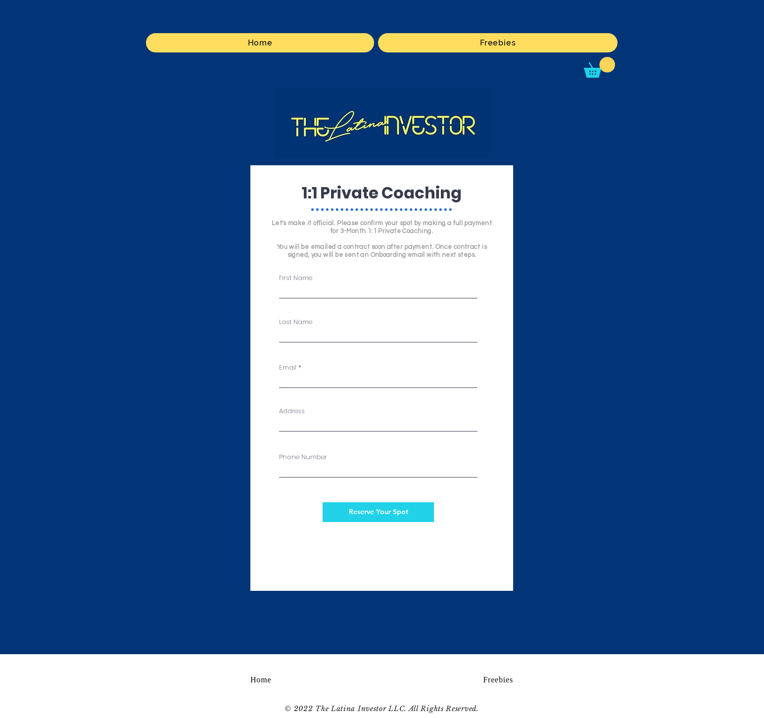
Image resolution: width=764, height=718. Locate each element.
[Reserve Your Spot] (378, 512)
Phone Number (303, 457)
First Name (295, 278)
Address (292, 411)
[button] (599, 67)
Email (287, 367)
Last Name (295, 322)
